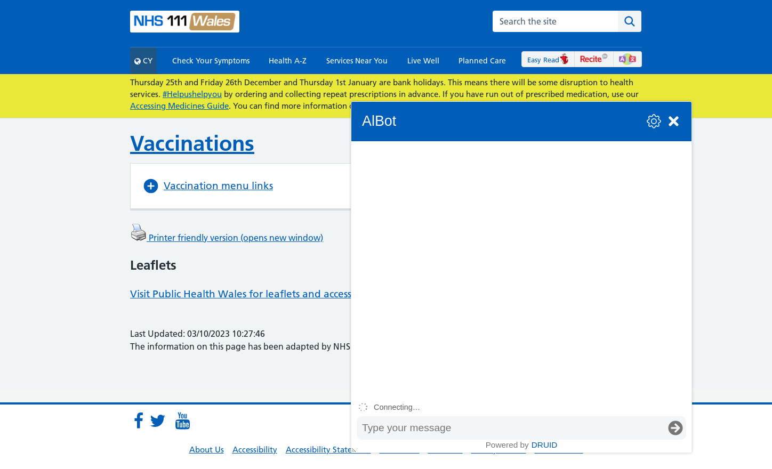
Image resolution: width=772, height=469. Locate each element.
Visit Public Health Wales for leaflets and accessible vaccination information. (309, 294)
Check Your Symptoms (211, 61)
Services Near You (357, 61)
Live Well (423, 61)
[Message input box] (511, 428)
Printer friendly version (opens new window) (226, 237)
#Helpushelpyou (192, 94)
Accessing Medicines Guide (179, 106)
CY (143, 61)
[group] (521, 269)
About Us (206, 449)
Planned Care (482, 61)
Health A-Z (288, 61)
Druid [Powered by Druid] (545, 444)
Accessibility (254, 449)
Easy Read (548, 59)
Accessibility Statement (328, 449)
